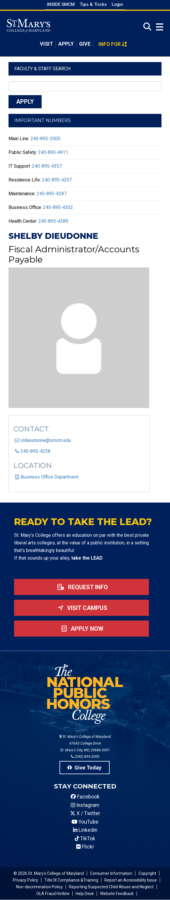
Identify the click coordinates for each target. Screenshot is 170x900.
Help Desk (85, 893)
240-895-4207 (57, 180)
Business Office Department (49, 477)
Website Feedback (117, 893)
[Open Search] (145, 27)
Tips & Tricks (93, 4)
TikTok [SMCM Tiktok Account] (85, 838)
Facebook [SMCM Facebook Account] (85, 797)
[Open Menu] (158, 27)
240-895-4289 (53, 221)
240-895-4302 (58, 207)
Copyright (147, 873)
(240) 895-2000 (85, 756)
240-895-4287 (52, 193)
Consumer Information (111, 873)
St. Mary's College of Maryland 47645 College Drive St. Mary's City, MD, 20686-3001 (85, 743)
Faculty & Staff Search (42, 68)
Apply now (81, 628)
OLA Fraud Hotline (52, 893)
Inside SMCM (61, 4)
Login (117, 4)
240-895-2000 (45, 138)
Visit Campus (81, 607)
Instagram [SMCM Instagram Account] (85, 805)
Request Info (81, 587)
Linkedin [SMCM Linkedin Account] (85, 830)
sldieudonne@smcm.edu (46, 440)
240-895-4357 (47, 166)
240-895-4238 (35, 451)
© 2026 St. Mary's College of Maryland (48, 873)
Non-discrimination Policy (39, 886)
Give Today (84, 767)
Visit (46, 44)
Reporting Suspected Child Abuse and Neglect (111, 886)
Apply (66, 44)
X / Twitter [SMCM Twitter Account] (85, 813)
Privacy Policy (25, 880)
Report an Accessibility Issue (130, 880)
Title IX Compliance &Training (71, 880)
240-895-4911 (53, 152)
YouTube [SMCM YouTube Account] (85, 822)
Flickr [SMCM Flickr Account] (85, 847)
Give (85, 44)
